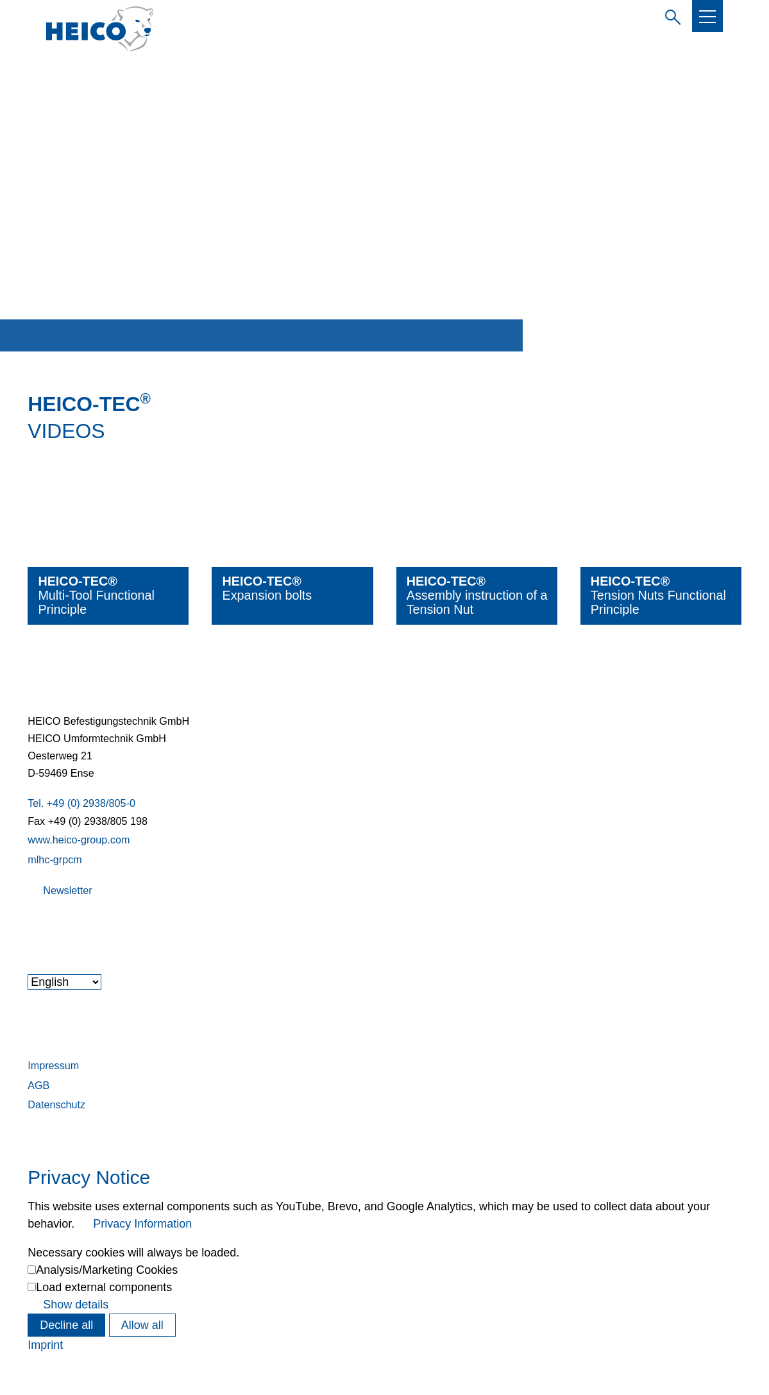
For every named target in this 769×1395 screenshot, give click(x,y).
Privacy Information (142, 1223)
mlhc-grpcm (55, 859)
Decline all (66, 1325)
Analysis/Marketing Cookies (107, 1270)
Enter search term (670, 15)
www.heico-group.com (79, 839)
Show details (75, 1304)
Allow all (142, 1325)
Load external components (104, 1287)
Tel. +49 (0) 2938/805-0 (81, 803)
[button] (707, 16)
